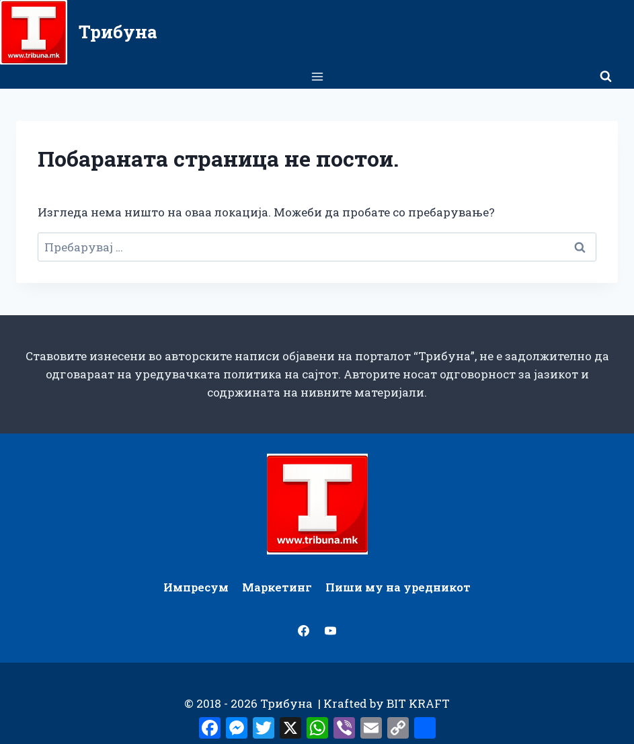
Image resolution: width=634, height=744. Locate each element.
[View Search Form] (606, 77)
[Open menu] (317, 76)
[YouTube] (330, 631)
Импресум (196, 587)
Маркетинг (277, 587)
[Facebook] (303, 631)
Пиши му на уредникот (398, 587)
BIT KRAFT (418, 703)
